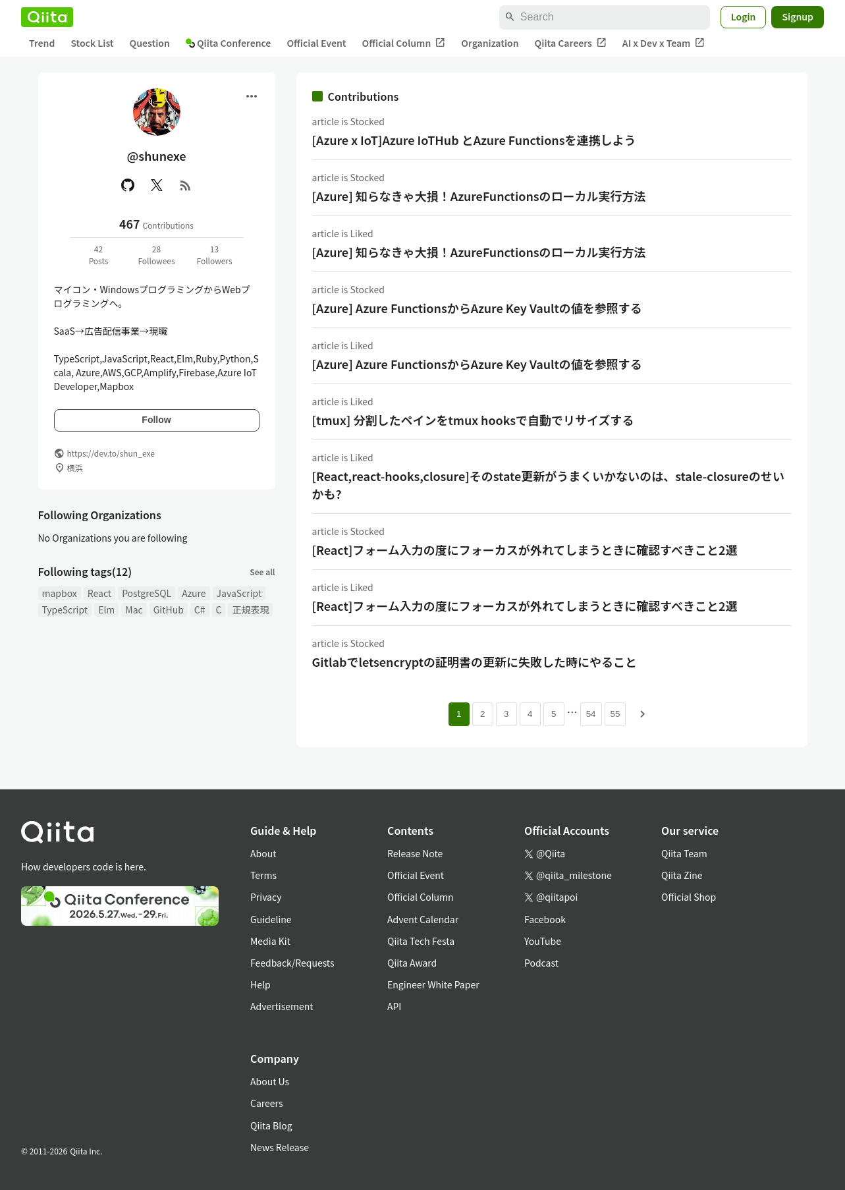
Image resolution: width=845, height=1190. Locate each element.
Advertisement (281, 1006)
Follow (156, 419)
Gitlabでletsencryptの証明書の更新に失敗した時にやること (475, 661)
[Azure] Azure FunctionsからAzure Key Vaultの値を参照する (477, 307)
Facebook (545, 919)
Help (260, 984)
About (263, 853)
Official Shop (688, 896)
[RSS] (185, 185)
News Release (279, 1147)
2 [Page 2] (482, 714)
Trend (42, 42)
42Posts (99, 254)
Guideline (271, 919)
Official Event (316, 42)
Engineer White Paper (433, 984)
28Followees (156, 254)
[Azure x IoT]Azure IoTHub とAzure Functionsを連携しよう (474, 139)
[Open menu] (251, 96)
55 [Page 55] (615, 714)
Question (150, 42)
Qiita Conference (228, 42)
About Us (269, 1081)
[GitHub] (127, 185)
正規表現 (250, 609)
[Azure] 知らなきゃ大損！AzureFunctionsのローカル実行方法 (479, 195)
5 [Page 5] (553, 714)
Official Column (404, 43)
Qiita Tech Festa (420, 941)
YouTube (542, 941)
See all (262, 571)
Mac (133, 609)
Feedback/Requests (292, 962)
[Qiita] (47, 17)
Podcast (541, 962)
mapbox (59, 593)
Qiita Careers (571, 43)
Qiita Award (412, 962)
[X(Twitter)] (156, 185)
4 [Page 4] (530, 714)
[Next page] (643, 714)
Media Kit (270, 941)
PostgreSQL (146, 593)
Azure (193, 593)
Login (743, 16)
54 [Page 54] (591, 714)
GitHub (168, 609)
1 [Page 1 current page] (458, 714)
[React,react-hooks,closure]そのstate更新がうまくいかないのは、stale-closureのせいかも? (548, 484)
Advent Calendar (422, 919)
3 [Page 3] (506, 714)
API (394, 1006)
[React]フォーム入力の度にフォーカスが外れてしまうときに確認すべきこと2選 (525, 549)
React (99, 593)
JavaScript (239, 593)
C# (199, 609)
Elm (106, 609)
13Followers (214, 254)
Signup (797, 16)
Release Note (415, 853)
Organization (489, 42)
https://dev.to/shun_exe (111, 453)
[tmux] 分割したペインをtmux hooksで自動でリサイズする (473, 419)
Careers (266, 1103)
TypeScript (65, 609)
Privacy (265, 896)
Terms (263, 875)
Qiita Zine (682, 875)
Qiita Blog (271, 1125)
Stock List (91, 42)
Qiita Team (684, 853)
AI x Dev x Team (663, 43)
